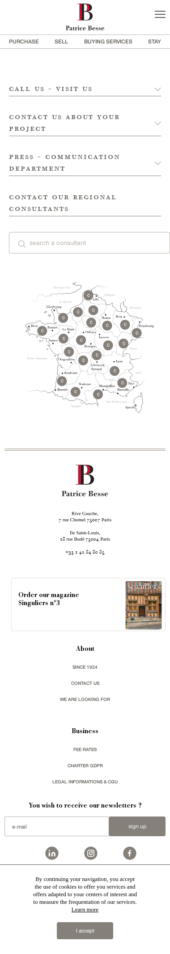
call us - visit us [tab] (51, 88)
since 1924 (85, 667)
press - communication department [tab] (64, 162)
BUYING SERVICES (108, 41)
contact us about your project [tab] (64, 122)
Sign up (137, 826)
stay (154, 41)
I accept (85, 931)
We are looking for (85, 699)
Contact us (85, 683)
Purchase (24, 41)
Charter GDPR (85, 765)
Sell (61, 41)
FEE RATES (85, 749)
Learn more (85, 909)
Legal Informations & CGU (85, 781)
